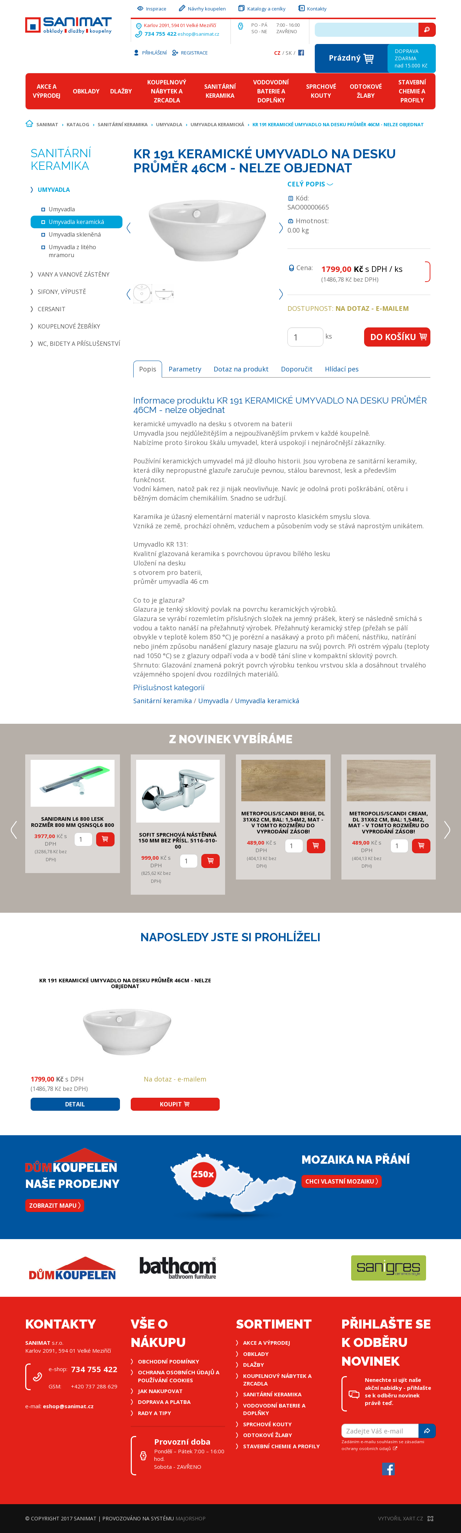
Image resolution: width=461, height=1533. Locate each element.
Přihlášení (150, 52)
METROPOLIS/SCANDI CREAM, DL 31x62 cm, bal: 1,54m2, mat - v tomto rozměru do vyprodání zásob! (388, 822)
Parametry (185, 369)
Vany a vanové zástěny (73, 274)
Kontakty (312, 8)
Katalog (78, 124)
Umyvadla (169, 124)
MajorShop (190, 1518)
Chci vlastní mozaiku (341, 1181)
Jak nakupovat (160, 1391)
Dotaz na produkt (241, 369)
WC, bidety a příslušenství (79, 344)
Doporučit (297, 369)
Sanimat (47, 124)
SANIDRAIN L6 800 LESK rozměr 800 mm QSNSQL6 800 (72, 821)
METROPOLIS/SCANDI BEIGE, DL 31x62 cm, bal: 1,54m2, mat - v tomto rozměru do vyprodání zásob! (283, 822)
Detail (75, 1104)
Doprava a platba (164, 1401)
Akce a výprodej (47, 91)
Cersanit (52, 309)
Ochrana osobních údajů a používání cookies (178, 1376)
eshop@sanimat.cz (198, 34)
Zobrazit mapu (54, 1206)
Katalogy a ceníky (261, 8)
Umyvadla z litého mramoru (72, 251)
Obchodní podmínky (168, 1361)
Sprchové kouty (321, 91)
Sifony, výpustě (62, 292)
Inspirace (151, 8)
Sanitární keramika (220, 91)
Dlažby (121, 91)
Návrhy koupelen (202, 8)
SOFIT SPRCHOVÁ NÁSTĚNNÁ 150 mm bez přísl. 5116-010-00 (177, 840)
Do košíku (399, 337)
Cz (277, 52)
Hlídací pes (342, 369)
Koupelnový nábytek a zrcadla (166, 91)
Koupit (175, 1104)
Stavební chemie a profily (412, 91)
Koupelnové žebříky (69, 326)
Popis (147, 369)
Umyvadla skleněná (75, 234)
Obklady (86, 91)
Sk (289, 52)
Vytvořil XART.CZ (405, 1518)
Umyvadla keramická (217, 124)
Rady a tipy (154, 1413)
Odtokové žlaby (366, 91)
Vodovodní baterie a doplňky (271, 91)
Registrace (189, 52)
